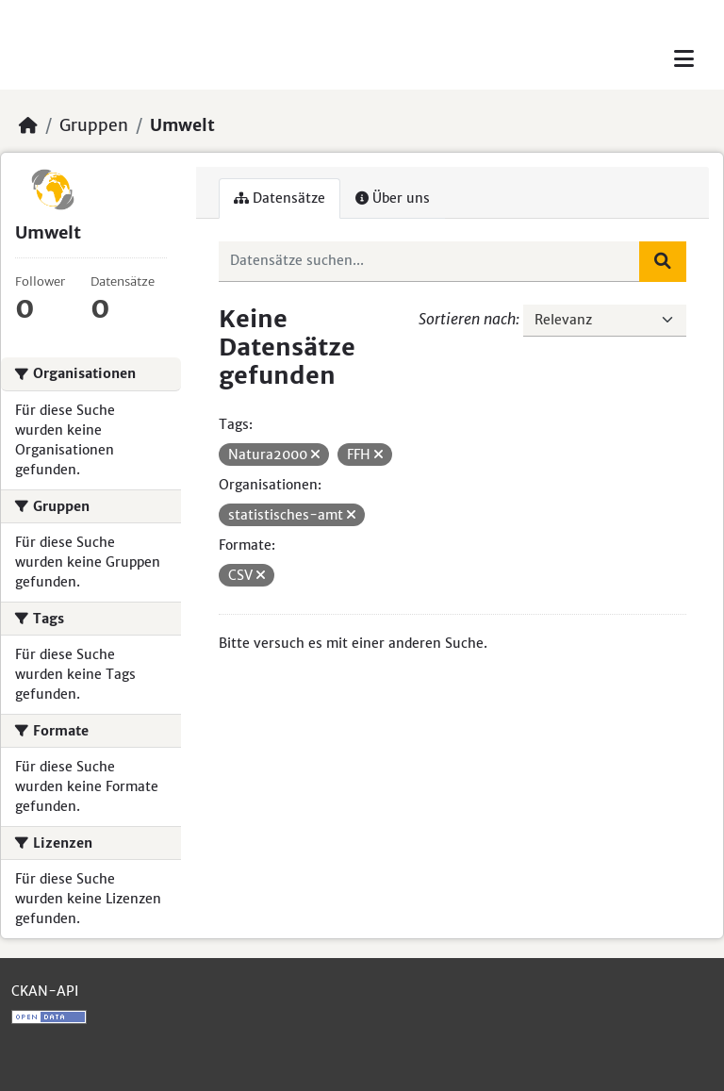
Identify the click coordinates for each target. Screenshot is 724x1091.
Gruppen (93, 125)
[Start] (28, 125)
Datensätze (279, 198)
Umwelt (182, 125)
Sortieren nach (467, 318)
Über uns (392, 198)
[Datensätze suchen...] (430, 261)
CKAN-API (44, 991)
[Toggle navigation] (684, 58)
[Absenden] (662, 261)
